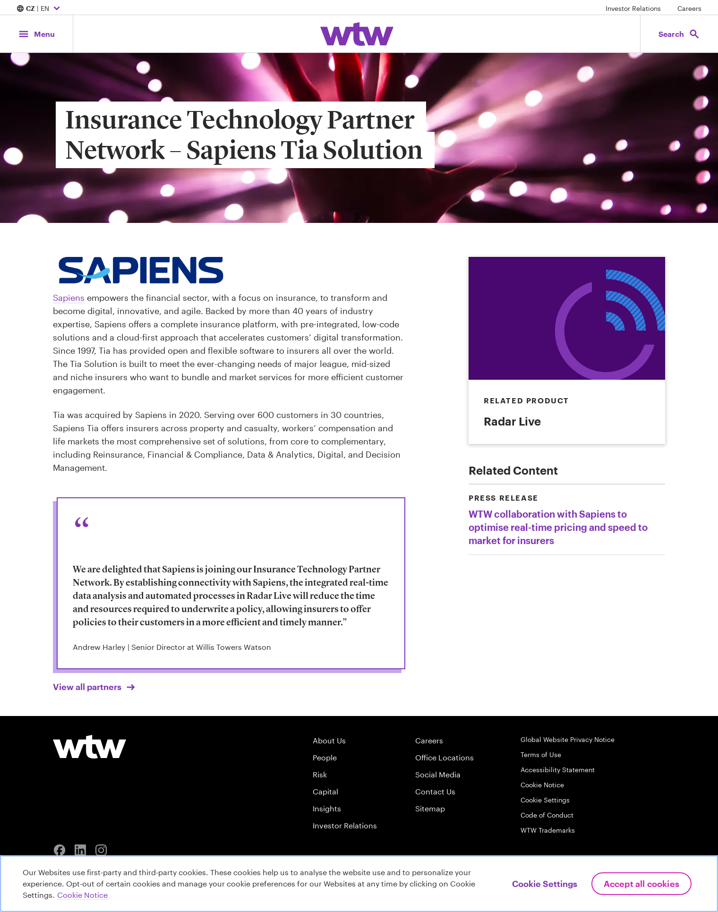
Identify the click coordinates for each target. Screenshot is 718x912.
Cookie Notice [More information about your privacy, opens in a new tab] (82, 894)
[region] (359, 883)
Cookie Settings (545, 800)
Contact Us (435, 791)
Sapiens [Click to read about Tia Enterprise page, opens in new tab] (69, 297)
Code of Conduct (547, 815)
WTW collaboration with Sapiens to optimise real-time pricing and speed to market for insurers (558, 527)
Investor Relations (633, 8)
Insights (327, 808)
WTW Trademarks (548, 830)
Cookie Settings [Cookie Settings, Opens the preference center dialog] (544, 883)
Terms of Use (541, 754)
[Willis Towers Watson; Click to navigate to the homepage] (356, 34)
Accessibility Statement (558, 770)
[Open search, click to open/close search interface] (679, 33)
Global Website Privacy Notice (568, 739)
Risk (320, 774)
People (325, 757)
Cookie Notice (542, 785)
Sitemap (430, 808)
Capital (325, 791)
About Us (329, 740)
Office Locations (444, 757)
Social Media (438, 774)
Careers (689, 8)
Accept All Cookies (641, 883)
